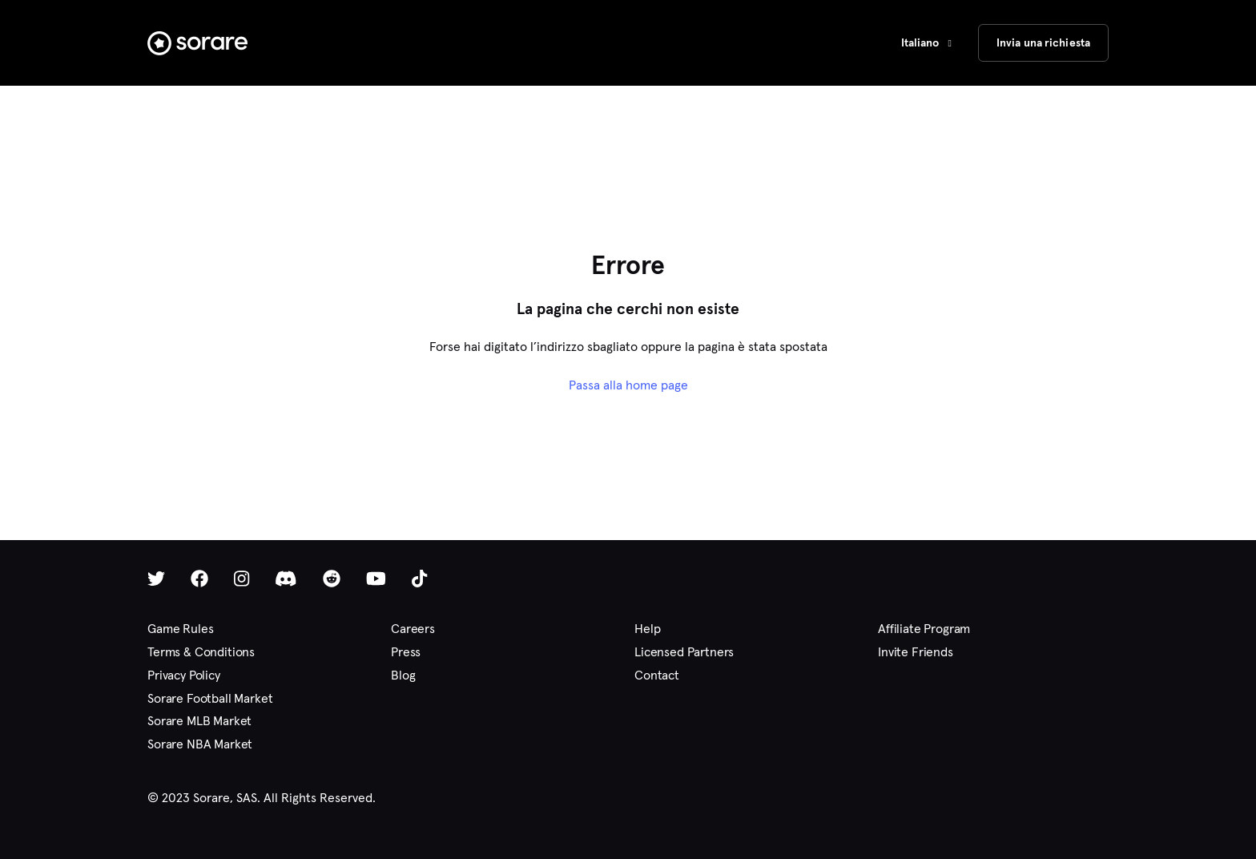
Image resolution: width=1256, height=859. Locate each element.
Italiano (921, 42)
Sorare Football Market (209, 698)
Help (647, 628)
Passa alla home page (628, 385)
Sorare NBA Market (199, 744)
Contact (656, 675)
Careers (413, 628)
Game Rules (180, 628)
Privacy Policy (183, 675)
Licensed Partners (684, 652)
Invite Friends (915, 652)
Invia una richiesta (1043, 42)
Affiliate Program (924, 628)
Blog (403, 675)
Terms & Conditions (201, 652)
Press (406, 652)
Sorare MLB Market (199, 721)
